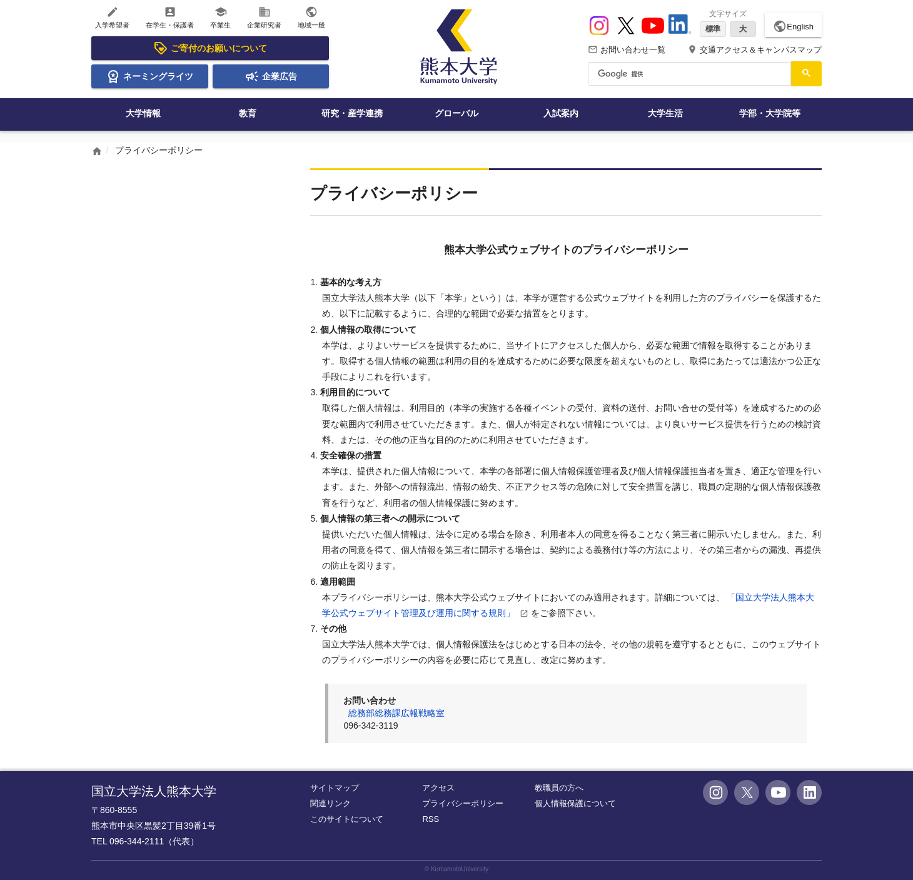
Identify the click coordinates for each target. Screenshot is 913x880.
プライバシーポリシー (462, 803)
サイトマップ (334, 787)
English (793, 26)
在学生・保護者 (170, 17)
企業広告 (271, 76)
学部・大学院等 (769, 113)
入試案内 (560, 113)
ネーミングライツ (149, 76)
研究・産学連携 (352, 113)
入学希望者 (112, 17)
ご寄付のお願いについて (210, 48)
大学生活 (665, 113)
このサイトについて (346, 819)
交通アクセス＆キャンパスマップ (754, 49)
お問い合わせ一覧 (626, 49)
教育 (247, 113)
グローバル (456, 113)
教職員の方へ (559, 787)
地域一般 (311, 17)
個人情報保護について (575, 803)
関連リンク (330, 803)
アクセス (438, 787)
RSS (430, 819)
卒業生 (220, 17)
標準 (712, 28)
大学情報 (143, 113)
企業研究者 (264, 17)
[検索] (688, 74)
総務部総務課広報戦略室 (396, 713)
